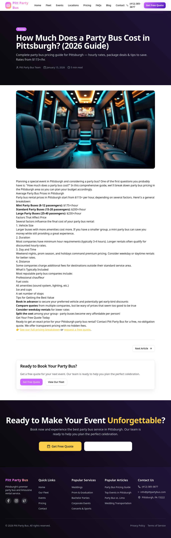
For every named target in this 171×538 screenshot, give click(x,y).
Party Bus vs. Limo (115, 497)
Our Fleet (43, 492)
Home (37, 5)
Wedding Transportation (118, 503)
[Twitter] (24, 501)
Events (59, 5)
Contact (120, 5)
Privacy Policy (137, 525)
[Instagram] (16, 501)
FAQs (99, 5)
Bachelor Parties (81, 497)
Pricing (87, 5)
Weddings (77, 487)
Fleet (48, 5)
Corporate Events (81, 503)
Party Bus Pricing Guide (117, 487)
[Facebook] (8, 501)
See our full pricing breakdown (40, 329)
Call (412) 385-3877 (108, 446)
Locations (73, 5)
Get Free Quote (155, 5)
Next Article (143, 348)
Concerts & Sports (81, 508)
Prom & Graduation (82, 492)
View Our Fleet (56, 382)
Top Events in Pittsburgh (118, 492)
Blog (108, 5)
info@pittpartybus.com (152, 492)
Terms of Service (157, 525)
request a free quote (77, 329)
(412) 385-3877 (133, 5)
